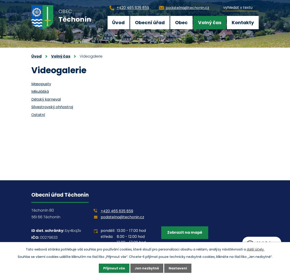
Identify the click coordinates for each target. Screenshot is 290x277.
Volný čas (209, 22)
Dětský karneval (46, 99)
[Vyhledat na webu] (240, 6)
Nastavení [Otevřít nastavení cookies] (178, 268)
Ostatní (38, 114)
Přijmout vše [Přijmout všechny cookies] (114, 268)
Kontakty (243, 22)
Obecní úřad (150, 22)
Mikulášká (40, 91)
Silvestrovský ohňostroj (52, 107)
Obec (181, 22)
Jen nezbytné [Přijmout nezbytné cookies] (147, 268)
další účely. (255, 249)
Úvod (118, 22)
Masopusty (41, 84)
